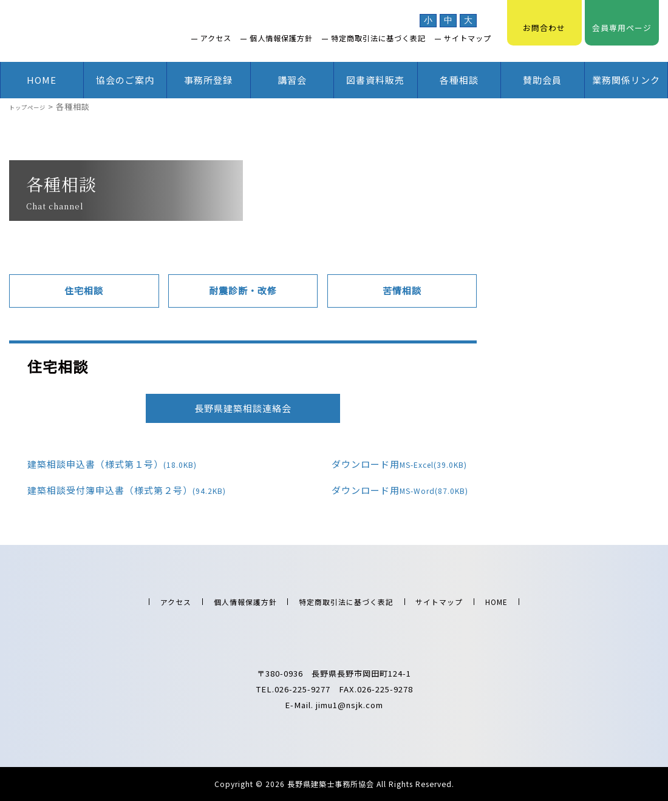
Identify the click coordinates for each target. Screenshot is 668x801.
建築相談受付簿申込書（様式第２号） (117, 490)
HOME (41, 79)
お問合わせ (544, 21)
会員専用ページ (622, 21)
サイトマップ (467, 38)
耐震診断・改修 (243, 290)
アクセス (215, 38)
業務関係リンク (626, 79)
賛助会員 (542, 79)
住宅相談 (83, 290)
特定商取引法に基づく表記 (378, 38)
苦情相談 (402, 290)
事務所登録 (208, 79)
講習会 (292, 79)
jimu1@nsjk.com (349, 703)
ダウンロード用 (390, 463)
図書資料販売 (375, 79)
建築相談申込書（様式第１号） (103, 463)
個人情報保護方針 (281, 38)
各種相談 (459, 79)
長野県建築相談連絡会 (242, 406)
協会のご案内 (125, 79)
